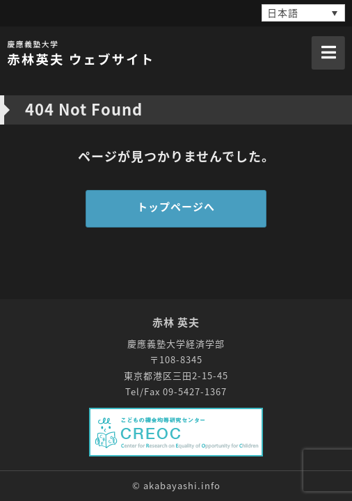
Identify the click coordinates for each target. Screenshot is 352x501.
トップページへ (176, 206)
